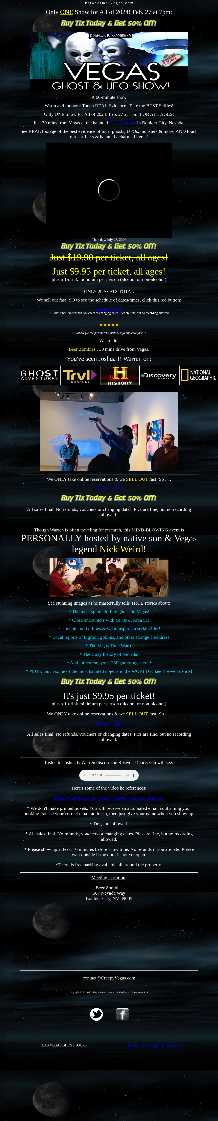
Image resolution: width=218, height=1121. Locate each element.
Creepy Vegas (109, 308)
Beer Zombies (122, 122)
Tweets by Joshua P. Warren (153, 1045)
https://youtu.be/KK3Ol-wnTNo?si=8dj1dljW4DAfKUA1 (109, 798)
